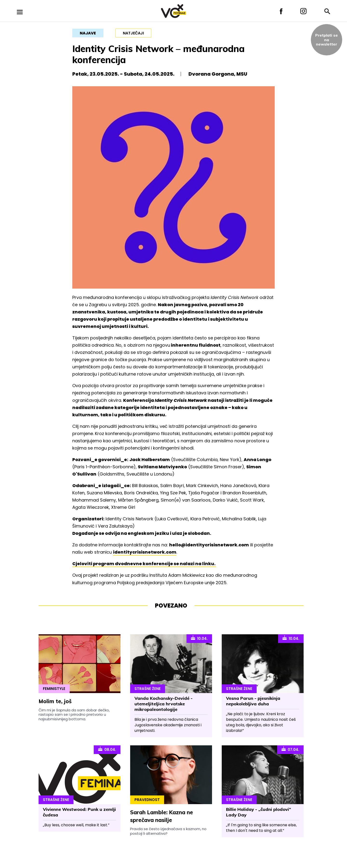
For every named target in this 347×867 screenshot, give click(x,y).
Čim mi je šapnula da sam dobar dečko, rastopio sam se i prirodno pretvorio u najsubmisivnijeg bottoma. (74, 714)
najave (88, 33)
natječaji (133, 33)
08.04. (107, 749)
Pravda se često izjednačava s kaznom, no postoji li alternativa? (168, 831)
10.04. (199, 638)
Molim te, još (55, 701)
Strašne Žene (147, 688)
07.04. (290, 749)
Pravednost (147, 799)
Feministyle (54, 688)
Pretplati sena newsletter (326, 39)
